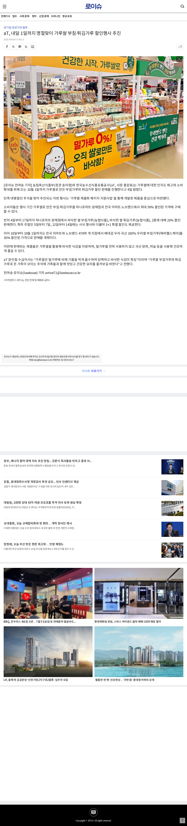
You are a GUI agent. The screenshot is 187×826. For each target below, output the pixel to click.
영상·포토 (67, 16)
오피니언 (55, 16)
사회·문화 (24, 16)
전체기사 (5, 16)
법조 (14, 16)
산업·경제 (44, 16)
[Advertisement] (93, 321)
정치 (34, 16)
